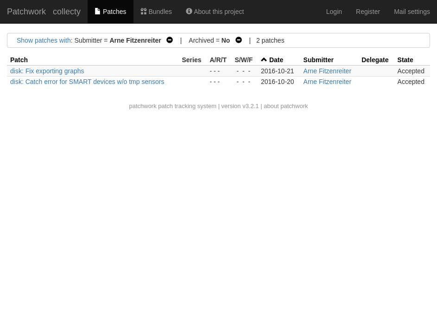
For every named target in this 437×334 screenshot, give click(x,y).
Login (334, 11)
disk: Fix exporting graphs (47, 71)
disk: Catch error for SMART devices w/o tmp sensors (87, 81)
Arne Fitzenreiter (327, 71)
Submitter (319, 60)
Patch (19, 60)
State (405, 60)
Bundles (156, 11)
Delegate (374, 60)
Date (276, 60)
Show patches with (44, 40)
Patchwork (26, 11)
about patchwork (286, 106)
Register (368, 11)
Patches (110, 11)
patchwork (142, 106)
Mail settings (412, 11)
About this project (215, 11)
